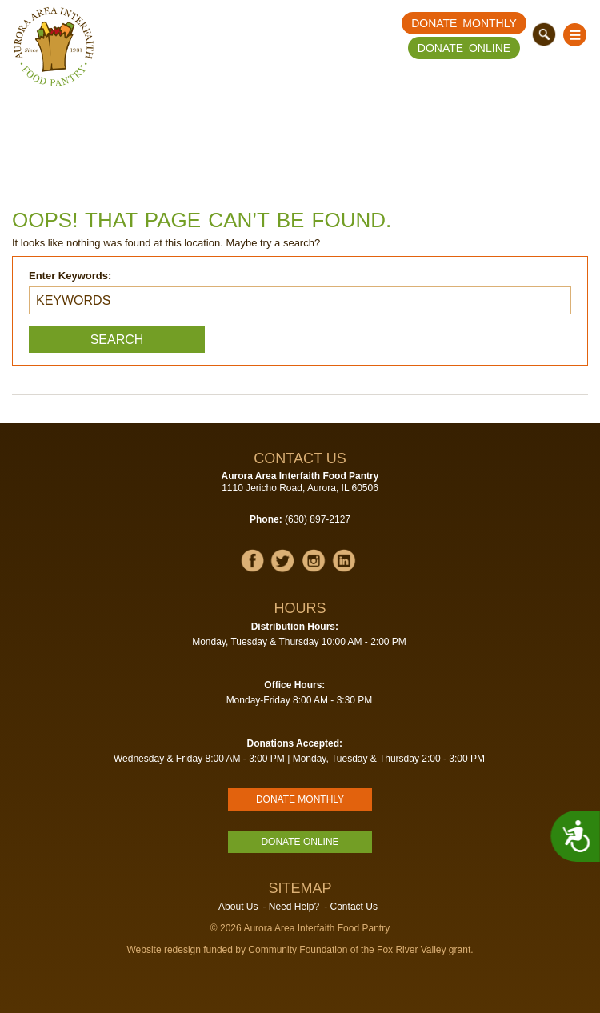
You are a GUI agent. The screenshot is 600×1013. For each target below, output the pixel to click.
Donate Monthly (464, 23)
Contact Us (354, 906)
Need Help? (294, 906)
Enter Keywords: (70, 276)
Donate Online (464, 48)
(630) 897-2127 (317, 519)
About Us (238, 906)
